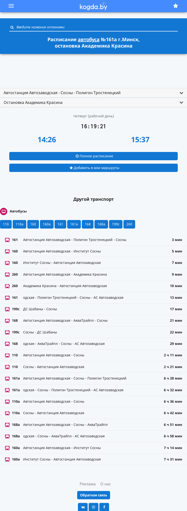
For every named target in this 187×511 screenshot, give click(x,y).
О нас (105, 484)
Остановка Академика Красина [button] (33, 102)
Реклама (88, 484)
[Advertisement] (93, 69)
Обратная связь (93, 495)
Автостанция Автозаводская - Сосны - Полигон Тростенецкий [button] (62, 92)
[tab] (93, 93)
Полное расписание (94, 156)
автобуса (89, 39)
